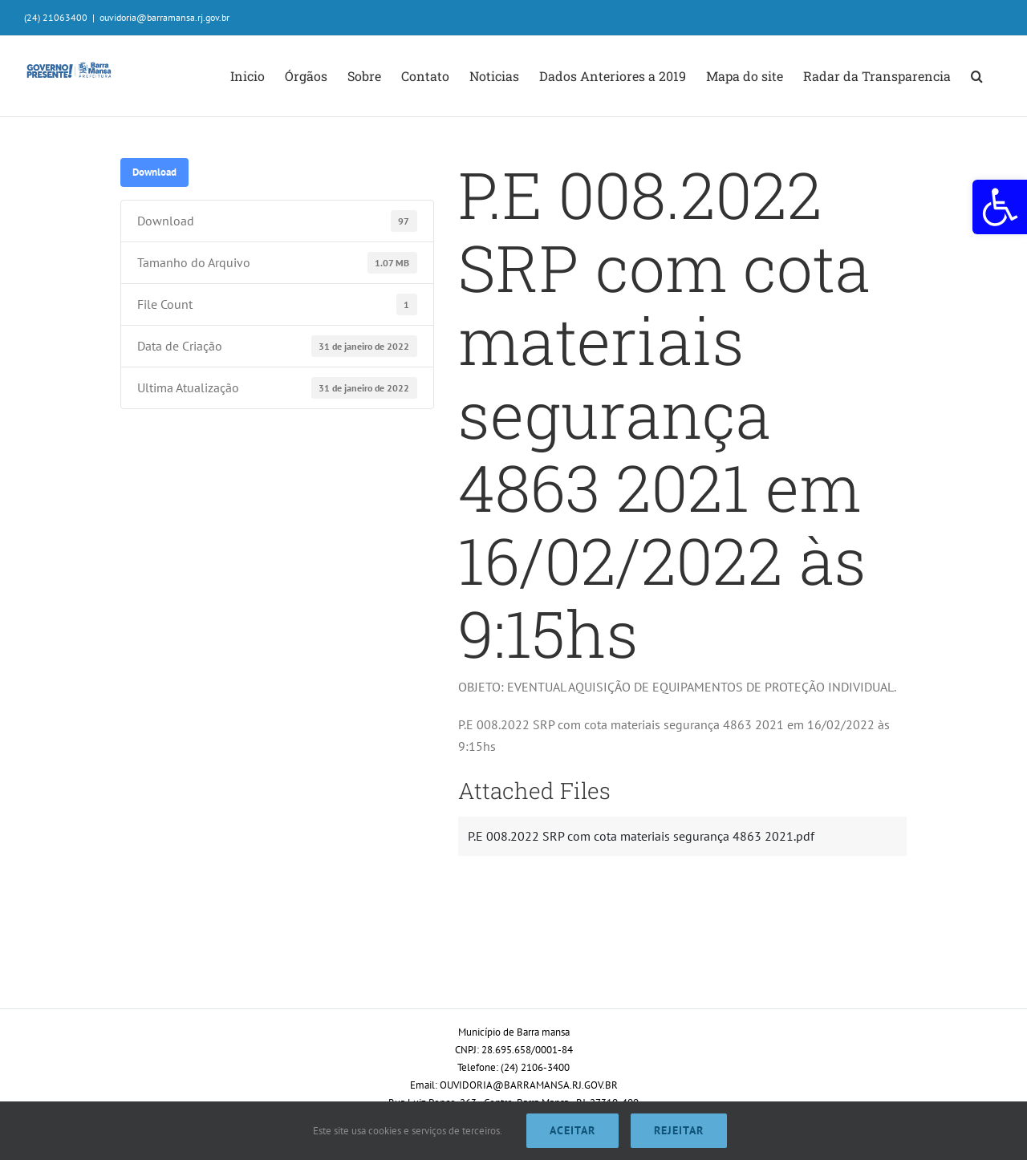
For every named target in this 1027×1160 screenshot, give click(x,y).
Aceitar (572, 1130)
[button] (999, 207)
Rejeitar (679, 1130)
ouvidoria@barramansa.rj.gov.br (164, 17)
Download (154, 171)
